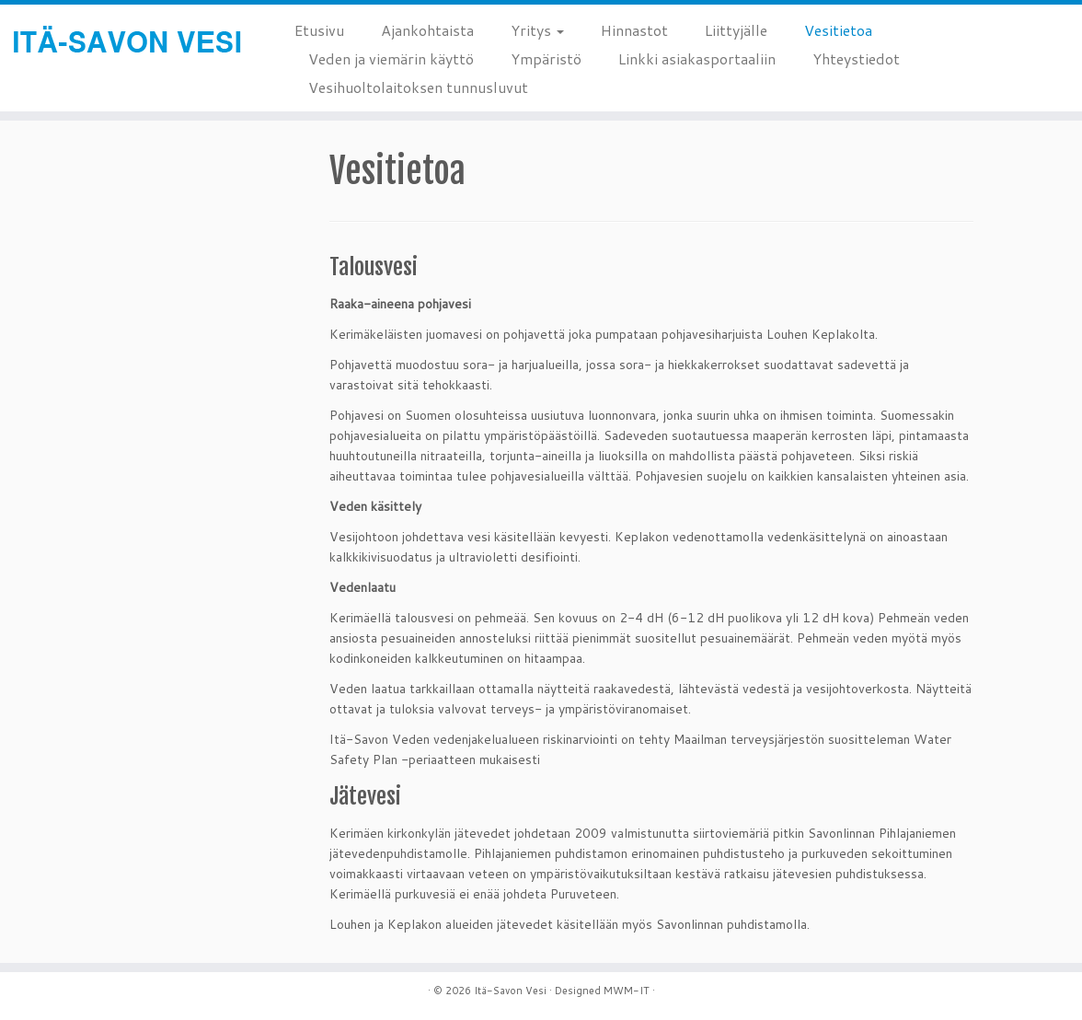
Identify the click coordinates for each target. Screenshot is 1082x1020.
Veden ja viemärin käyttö (391, 58)
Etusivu (319, 30)
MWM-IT (627, 990)
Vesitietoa (838, 30)
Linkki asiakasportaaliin (697, 58)
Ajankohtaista (427, 30)
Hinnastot (634, 30)
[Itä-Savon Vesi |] (126, 43)
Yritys (537, 30)
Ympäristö (546, 58)
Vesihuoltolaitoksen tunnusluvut (418, 87)
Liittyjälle (736, 30)
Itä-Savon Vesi (510, 990)
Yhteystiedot (856, 58)
